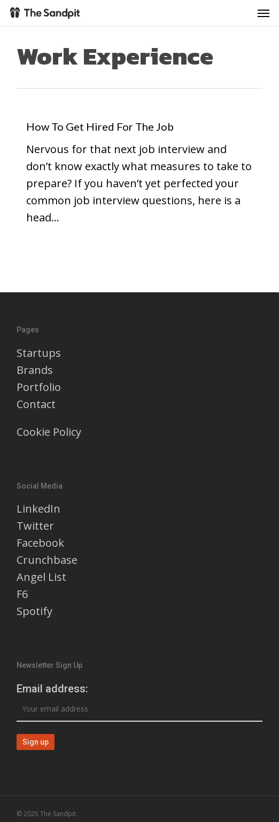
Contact (36, 404)
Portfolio (39, 387)
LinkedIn (38, 508)
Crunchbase (47, 560)
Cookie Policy (49, 432)
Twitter (35, 525)
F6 (22, 594)
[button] (263, 12)
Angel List (41, 577)
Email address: (52, 688)
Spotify (34, 611)
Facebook (40, 543)
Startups (39, 353)
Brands (35, 370)
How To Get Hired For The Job (100, 126)
